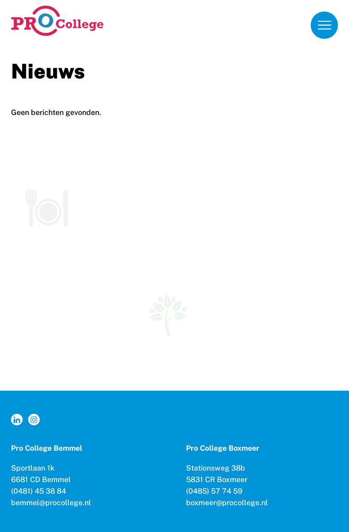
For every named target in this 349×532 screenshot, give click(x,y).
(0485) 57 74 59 (214, 491)
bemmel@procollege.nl (51, 502)
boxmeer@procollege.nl (227, 502)
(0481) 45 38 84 (38, 491)
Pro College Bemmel (46, 448)
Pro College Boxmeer (222, 448)
